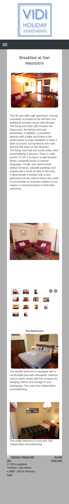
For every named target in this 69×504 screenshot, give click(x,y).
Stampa (14, 457)
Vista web (56, 460)
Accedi (58, 457)
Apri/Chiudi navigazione (34, 44)
